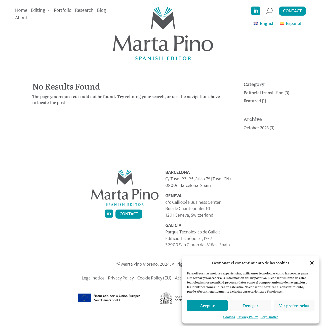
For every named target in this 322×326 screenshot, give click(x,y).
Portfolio (62, 11)
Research (84, 11)
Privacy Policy (247, 316)
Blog (101, 11)
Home (21, 11)
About (21, 18)
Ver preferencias (294, 305)
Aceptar (207, 305)
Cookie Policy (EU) (154, 278)
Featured (252, 101)
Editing (38, 11)
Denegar (250, 305)
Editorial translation (264, 93)
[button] (311, 262)
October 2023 (256, 128)
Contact (292, 10)
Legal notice (269, 316)
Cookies (229, 316)
